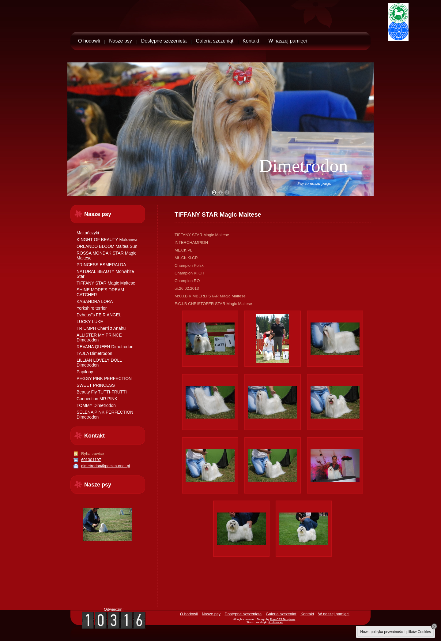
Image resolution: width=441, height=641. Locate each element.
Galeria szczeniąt (214, 40)
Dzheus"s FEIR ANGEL (99, 314)
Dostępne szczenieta (164, 40)
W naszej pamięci (287, 40)
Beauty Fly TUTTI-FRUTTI (102, 391)
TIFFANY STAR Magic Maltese (106, 283)
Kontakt (251, 40)
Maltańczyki (88, 232)
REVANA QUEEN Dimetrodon (105, 346)
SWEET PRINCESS (96, 385)
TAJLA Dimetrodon (94, 353)
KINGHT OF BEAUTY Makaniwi (107, 239)
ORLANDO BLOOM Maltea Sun (107, 246)
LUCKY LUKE (90, 321)
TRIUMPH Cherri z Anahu (101, 328)
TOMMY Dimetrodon (96, 405)
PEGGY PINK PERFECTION (104, 378)
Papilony (85, 371)
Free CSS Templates (282, 619)
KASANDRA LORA (95, 301)
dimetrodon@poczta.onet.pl (105, 466)
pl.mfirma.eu (275, 622)
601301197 (91, 459)
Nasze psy (120, 40)
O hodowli (89, 40)
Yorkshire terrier (92, 308)
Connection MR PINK (97, 398)
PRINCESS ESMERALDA (101, 264)
